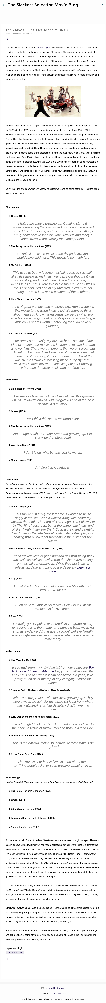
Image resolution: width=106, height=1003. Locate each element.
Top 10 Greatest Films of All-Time (52, 669)
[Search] (82, 5)
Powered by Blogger (53, 988)
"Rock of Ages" (43, 47)
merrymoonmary (60, 993)
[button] (7, 39)
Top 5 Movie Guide (15, 953)
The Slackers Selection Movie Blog (43, 4)
